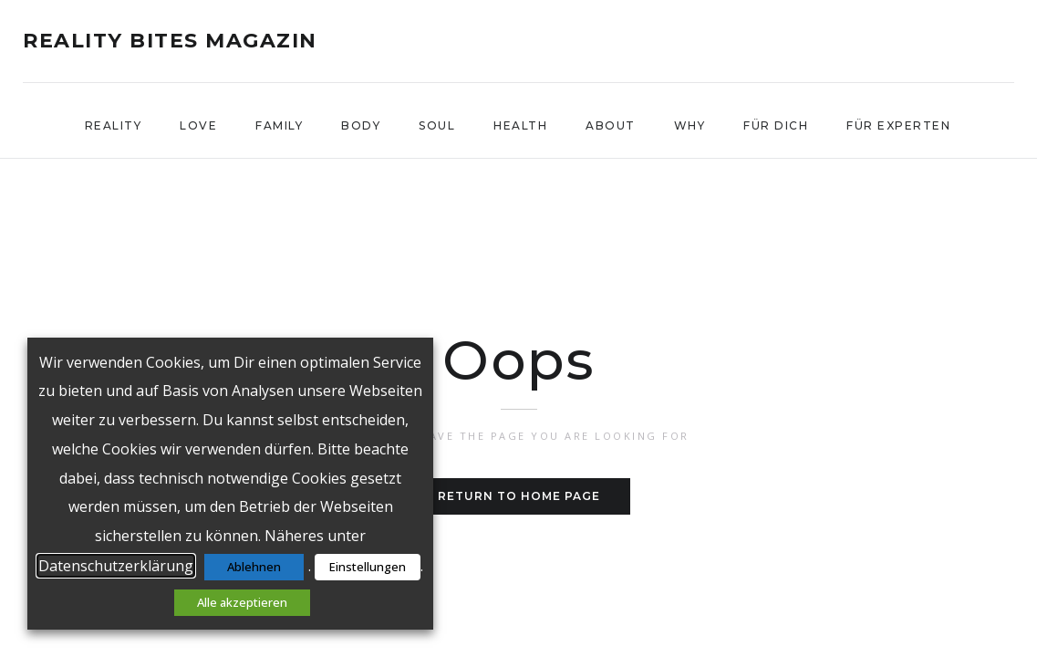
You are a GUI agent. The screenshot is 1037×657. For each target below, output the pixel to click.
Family (279, 125)
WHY (690, 125)
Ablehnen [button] (254, 566)
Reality (113, 125)
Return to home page (519, 496)
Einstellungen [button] (367, 566)
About (611, 125)
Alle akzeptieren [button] (242, 602)
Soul (437, 125)
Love (198, 125)
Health (520, 125)
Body (360, 125)
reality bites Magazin (170, 41)
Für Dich (775, 125)
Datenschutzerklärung (115, 566)
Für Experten (898, 125)
